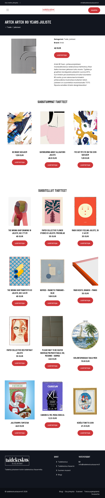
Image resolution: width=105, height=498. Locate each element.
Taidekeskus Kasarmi (66, 466)
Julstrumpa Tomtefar (20, 422)
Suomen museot (64, 470)
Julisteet (17, 27)
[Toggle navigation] (7, 10)
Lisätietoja (62, 55)
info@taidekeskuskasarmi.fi (89, 3)
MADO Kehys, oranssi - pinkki (85, 290)
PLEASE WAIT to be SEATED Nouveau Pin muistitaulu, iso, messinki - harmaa (52, 353)
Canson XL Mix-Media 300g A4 (52, 415)
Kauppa (94, 10)
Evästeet (79, 491)
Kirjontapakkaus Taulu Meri (85, 358)
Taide (9, 27)
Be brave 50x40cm (19, 152)
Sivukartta (95, 494)
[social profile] (20, 3)
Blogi (60, 475)
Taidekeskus (63, 462)
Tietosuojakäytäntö (91, 491)
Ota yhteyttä (69, 491)
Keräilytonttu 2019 (85, 422)
